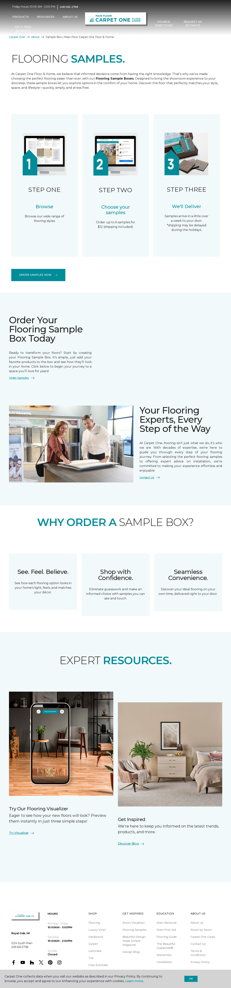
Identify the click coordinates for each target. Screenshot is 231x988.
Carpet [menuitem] (93, 944)
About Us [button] (70, 17)
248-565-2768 (69, 7)
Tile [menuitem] (91, 958)
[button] (210, 23)
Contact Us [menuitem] (198, 944)
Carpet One (17, 37)
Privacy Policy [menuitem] (200, 962)
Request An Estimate (193, 23)
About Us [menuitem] (196, 922)
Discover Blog (131, 844)
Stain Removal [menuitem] (166, 922)
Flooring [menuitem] (94, 922)
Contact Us (149, 477)
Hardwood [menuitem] (95, 937)
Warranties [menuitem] (164, 955)
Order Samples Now (38, 275)
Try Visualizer (22, 833)
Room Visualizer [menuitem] (133, 922)
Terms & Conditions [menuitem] (198, 953)
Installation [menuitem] (164, 962)
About (35, 37)
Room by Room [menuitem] (201, 930)
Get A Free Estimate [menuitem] (23, 28)
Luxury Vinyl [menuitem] (96, 930)
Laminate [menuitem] (94, 951)
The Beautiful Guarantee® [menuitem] (165, 946)
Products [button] (20, 17)
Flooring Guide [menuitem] (166, 937)
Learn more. (134, 981)
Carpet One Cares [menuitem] (202, 937)
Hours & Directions (164, 23)
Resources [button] (46, 17)
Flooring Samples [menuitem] (134, 930)
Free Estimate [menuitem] (98, 965)
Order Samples (22, 378)
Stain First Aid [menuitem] (166, 930)
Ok (191, 978)
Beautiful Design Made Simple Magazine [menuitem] (134, 941)
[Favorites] (215, 23)
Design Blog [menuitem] (130, 952)
